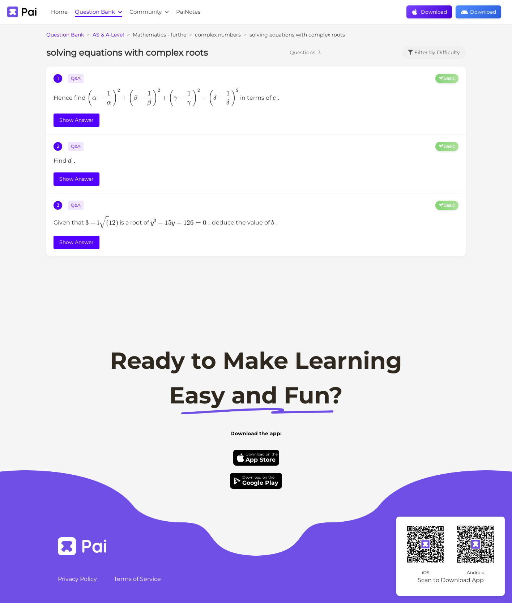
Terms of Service (137, 579)
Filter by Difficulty (434, 52)
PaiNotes (188, 11)
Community (149, 11)
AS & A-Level (108, 34)
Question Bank (98, 11)
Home (59, 11)
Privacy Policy (77, 579)
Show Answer (76, 120)
